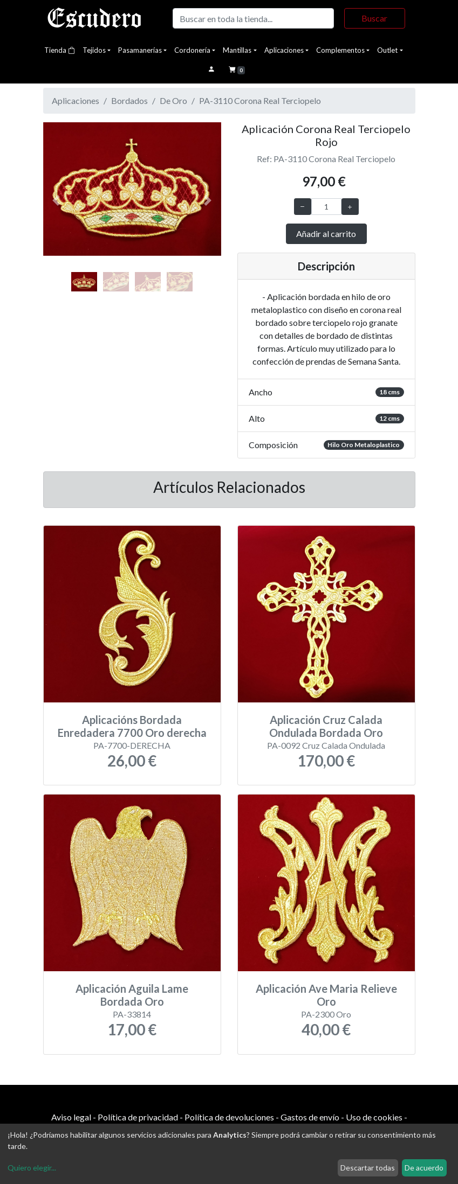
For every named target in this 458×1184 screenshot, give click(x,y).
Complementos (340, 50)
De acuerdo (424, 1167)
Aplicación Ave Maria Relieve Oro (326, 995)
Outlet (387, 50)
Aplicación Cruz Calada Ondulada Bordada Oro (326, 726)
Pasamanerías (140, 50)
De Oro (173, 100)
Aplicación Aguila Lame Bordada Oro (132, 995)
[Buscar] (253, 18)
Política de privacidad (138, 1117)
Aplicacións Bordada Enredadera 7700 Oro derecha (132, 726)
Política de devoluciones (229, 1117)
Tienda (59, 50)
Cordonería (192, 50)
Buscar (374, 18)
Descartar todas (367, 1167)
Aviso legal (71, 1117)
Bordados (129, 100)
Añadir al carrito (326, 233)
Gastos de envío (310, 1117)
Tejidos (94, 50)
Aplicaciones (284, 50)
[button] (56, 200)
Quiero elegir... (32, 1167)
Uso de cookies (374, 1117)
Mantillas (237, 50)
